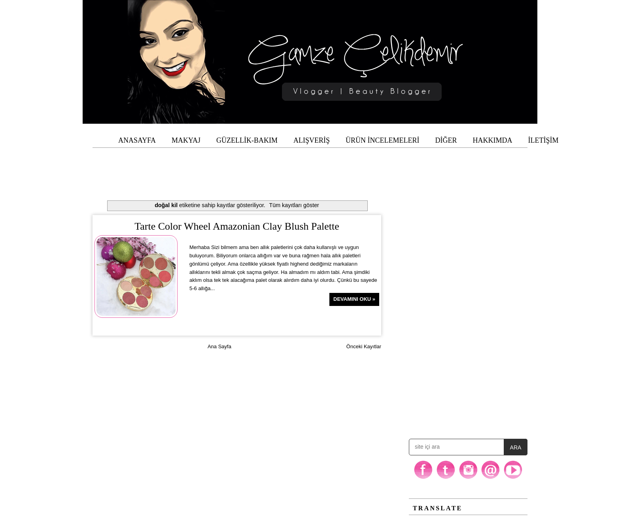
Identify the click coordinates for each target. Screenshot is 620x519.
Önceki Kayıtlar (363, 346)
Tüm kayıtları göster (294, 205)
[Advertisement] (310, 165)
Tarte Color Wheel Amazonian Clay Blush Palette (236, 226)
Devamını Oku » (354, 299)
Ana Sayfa (219, 346)
